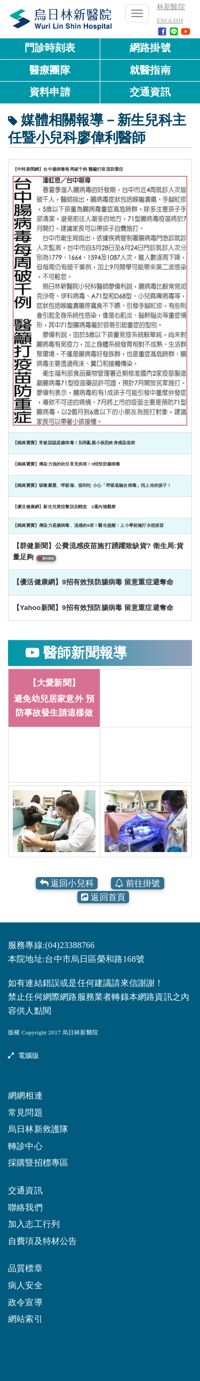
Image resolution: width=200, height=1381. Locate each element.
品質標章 (25, 1268)
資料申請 (49, 92)
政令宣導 (25, 1302)
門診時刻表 (50, 47)
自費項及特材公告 (42, 1240)
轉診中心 (25, 1146)
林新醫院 (171, 7)
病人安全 (25, 1285)
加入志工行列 (34, 1223)
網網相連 (25, 1095)
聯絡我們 (25, 1207)
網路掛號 (150, 47)
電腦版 (23, 1055)
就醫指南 (150, 70)
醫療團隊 (49, 70)
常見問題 (25, 1112)
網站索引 (25, 1318)
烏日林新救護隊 (38, 1128)
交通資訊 (150, 92)
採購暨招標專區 (38, 1162)
